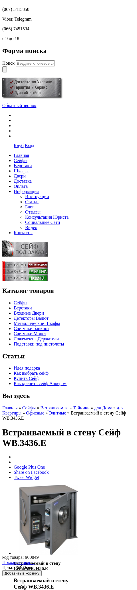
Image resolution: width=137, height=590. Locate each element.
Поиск (9, 63)
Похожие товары (18, 562)
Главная (10, 407)
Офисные (35, 413)
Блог (29, 206)
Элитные (57, 413)
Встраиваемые (54, 407)
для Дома (103, 407)
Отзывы (33, 212)
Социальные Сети (42, 222)
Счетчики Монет (30, 333)
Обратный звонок (19, 105)
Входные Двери (29, 313)
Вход (30, 145)
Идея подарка (27, 368)
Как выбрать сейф (31, 373)
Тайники (81, 407)
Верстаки (23, 307)
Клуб (19, 145)
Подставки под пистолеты (39, 344)
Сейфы (20, 302)
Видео (31, 227)
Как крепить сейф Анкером (40, 383)
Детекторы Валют (31, 318)
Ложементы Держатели (36, 338)
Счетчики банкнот (31, 328)
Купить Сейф (26, 378)
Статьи (32, 201)
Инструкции (37, 196)
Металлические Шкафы (37, 323)
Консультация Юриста (46, 217)
